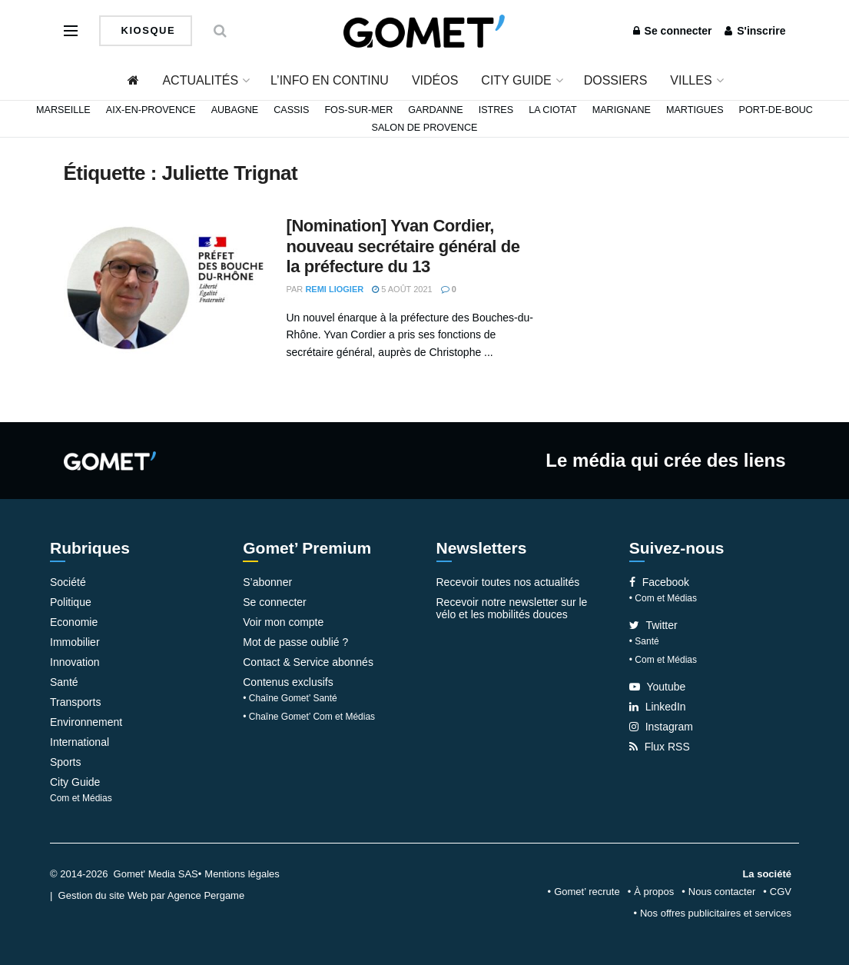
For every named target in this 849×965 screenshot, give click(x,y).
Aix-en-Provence (151, 110)
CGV (780, 891)
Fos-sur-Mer (358, 110)
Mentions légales (242, 874)
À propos (654, 891)
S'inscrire (755, 31)
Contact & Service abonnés (308, 662)
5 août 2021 (402, 289)
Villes (690, 80)
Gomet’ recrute (587, 891)
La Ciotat (553, 110)
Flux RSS (659, 746)
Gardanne (435, 110)
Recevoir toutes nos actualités (508, 582)
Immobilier (75, 642)
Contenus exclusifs (288, 682)
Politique (70, 602)
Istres (496, 110)
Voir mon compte (283, 622)
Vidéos (435, 80)
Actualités (200, 80)
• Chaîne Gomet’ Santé (290, 698)
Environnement (86, 722)
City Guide (516, 80)
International (79, 742)
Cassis (291, 110)
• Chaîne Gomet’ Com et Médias (309, 716)
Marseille (63, 110)
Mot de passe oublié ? (295, 642)
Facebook (659, 582)
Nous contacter (721, 891)
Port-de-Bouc (776, 110)
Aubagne (235, 110)
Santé (64, 682)
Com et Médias (81, 798)
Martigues (695, 110)
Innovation (75, 662)
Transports (75, 702)
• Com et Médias (663, 598)
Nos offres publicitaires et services (715, 913)
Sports (65, 762)
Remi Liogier (334, 289)
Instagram (661, 726)
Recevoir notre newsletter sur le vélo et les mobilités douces (512, 608)
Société (68, 582)
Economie (74, 622)
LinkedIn (657, 706)
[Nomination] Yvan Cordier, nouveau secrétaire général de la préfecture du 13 (403, 246)
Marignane (621, 110)
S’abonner (267, 582)
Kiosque (147, 30)
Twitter (653, 625)
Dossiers (616, 80)
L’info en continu (329, 80)
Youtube (657, 686)
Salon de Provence (425, 127)
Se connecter (672, 31)
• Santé (644, 641)
